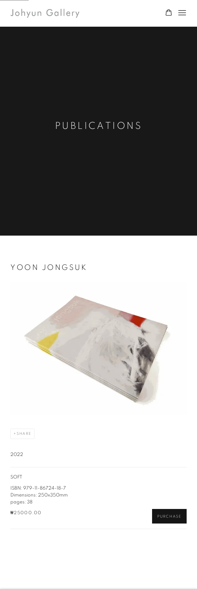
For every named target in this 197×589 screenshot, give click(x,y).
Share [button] (24, 434)
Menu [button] (181, 13)
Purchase (169, 516)
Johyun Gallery (44, 13)
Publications (98, 126)
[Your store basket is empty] (169, 13)
